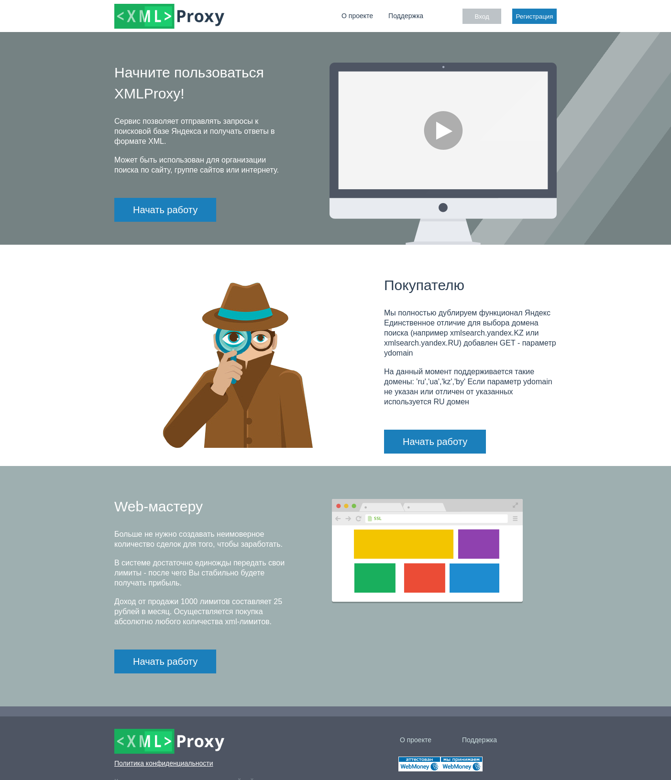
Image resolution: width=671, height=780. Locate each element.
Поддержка (405, 16)
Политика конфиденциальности (163, 763)
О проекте (357, 16)
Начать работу (165, 210)
